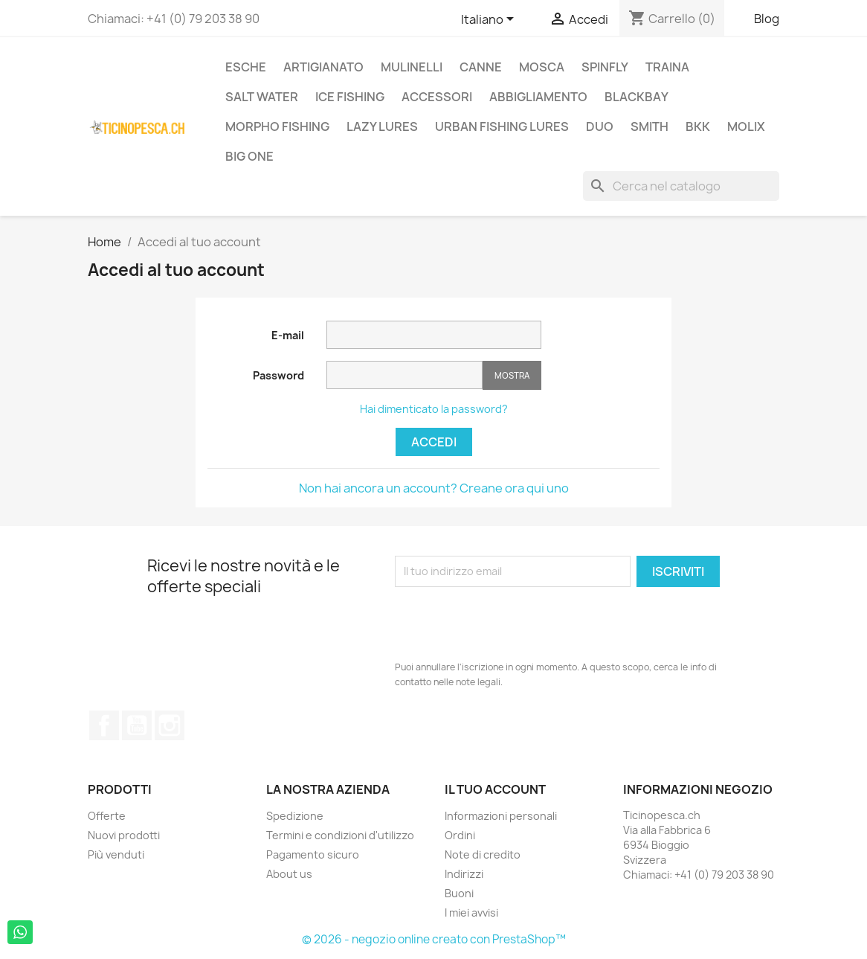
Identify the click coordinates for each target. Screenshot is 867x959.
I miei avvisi (471, 912)
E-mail (287, 335)
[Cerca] (681, 186)
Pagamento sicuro (312, 854)
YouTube (137, 725)
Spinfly (604, 67)
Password (278, 375)
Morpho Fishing (277, 126)
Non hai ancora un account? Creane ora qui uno (434, 488)
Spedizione (294, 816)
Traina (667, 67)
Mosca (541, 67)
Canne (481, 67)
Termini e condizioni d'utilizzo (340, 835)
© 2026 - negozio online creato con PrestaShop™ (434, 939)
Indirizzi (464, 874)
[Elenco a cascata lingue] (490, 20)
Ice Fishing (349, 97)
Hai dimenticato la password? (434, 409)
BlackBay (636, 97)
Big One (249, 156)
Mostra (511, 375)
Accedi (434, 442)
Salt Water (261, 97)
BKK (698, 126)
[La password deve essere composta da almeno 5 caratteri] (404, 375)
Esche (245, 67)
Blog (766, 18)
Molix (746, 126)
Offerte (107, 816)
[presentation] (508, 623)
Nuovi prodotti (124, 835)
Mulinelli (411, 67)
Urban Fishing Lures (502, 126)
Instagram (169, 725)
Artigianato (323, 67)
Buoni (459, 893)
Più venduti (116, 854)
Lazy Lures (382, 126)
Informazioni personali (501, 816)
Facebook (104, 725)
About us (289, 874)
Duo (599, 126)
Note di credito (482, 854)
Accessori (437, 97)
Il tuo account (495, 789)
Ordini (460, 835)
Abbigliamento (538, 97)
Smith (649, 126)
